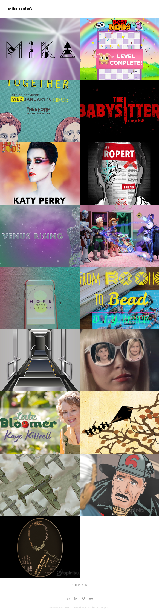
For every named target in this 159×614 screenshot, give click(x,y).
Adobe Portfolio (69, 607)
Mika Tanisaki (21, 9)
